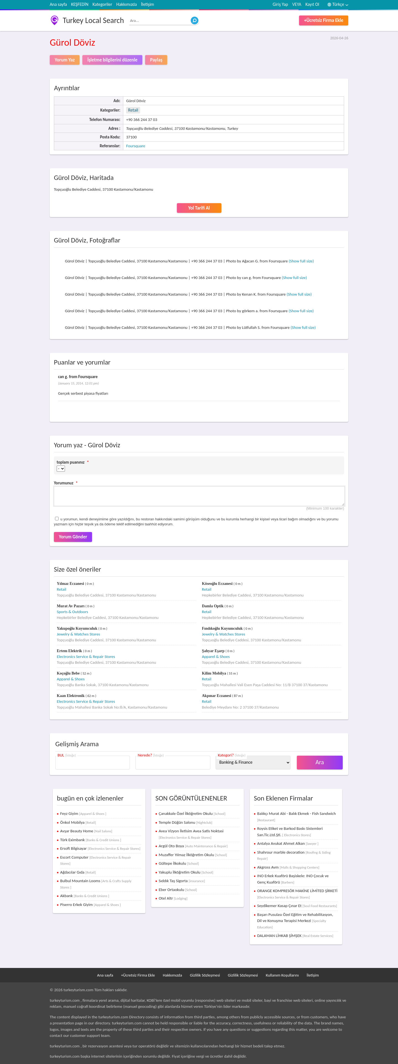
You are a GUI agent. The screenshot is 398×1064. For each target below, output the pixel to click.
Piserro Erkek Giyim (90, 904)
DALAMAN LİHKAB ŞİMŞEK (295, 935)
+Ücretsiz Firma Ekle (323, 20)
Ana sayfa (58, 4)
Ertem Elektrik (70, 651)
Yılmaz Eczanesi (71, 584)
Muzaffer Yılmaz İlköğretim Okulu (193, 854)
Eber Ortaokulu (178, 889)
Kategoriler (102, 4)
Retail (133, 110)
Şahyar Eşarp (214, 651)
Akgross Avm (288, 867)
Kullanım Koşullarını (282, 975)
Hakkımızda (126, 4)
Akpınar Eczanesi (217, 696)
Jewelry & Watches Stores (78, 634)
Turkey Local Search (93, 20)
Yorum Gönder (73, 537)
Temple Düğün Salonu (185, 822)
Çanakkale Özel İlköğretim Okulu (192, 813)
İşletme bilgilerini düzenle (112, 60)
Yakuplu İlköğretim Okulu (186, 872)
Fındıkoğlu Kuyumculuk (223, 628)
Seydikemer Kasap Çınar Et (297, 905)
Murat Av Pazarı (71, 606)
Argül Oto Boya (193, 845)
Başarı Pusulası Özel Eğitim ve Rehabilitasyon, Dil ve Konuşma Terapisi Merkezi (295, 920)
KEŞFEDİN (79, 4)
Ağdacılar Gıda (78, 872)
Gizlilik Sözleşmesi (205, 975)
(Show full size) (301, 261)
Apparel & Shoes (216, 656)
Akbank (84, 895)
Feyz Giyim (83, 813)
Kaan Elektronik (71, 696)
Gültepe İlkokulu (179, 863)
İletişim (147, 4)
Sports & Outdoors (72, 611)
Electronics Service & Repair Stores (86, 656)
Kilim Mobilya (214, 673)
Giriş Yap (280, 4)
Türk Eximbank (90, 839)
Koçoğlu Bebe (69, 673)
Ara (320, 762)
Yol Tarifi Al (199, 208)
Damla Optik (213, 606)
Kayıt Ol (312, 4)
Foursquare (135, 145)
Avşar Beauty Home (86, 830)
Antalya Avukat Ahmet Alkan (288, 843)
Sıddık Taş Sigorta (182, 880)
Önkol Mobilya (78, 822)
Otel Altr (173, 898)
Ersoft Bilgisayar (100, 848)
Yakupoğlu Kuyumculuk (77, 628)
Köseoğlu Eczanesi (218, 584)
